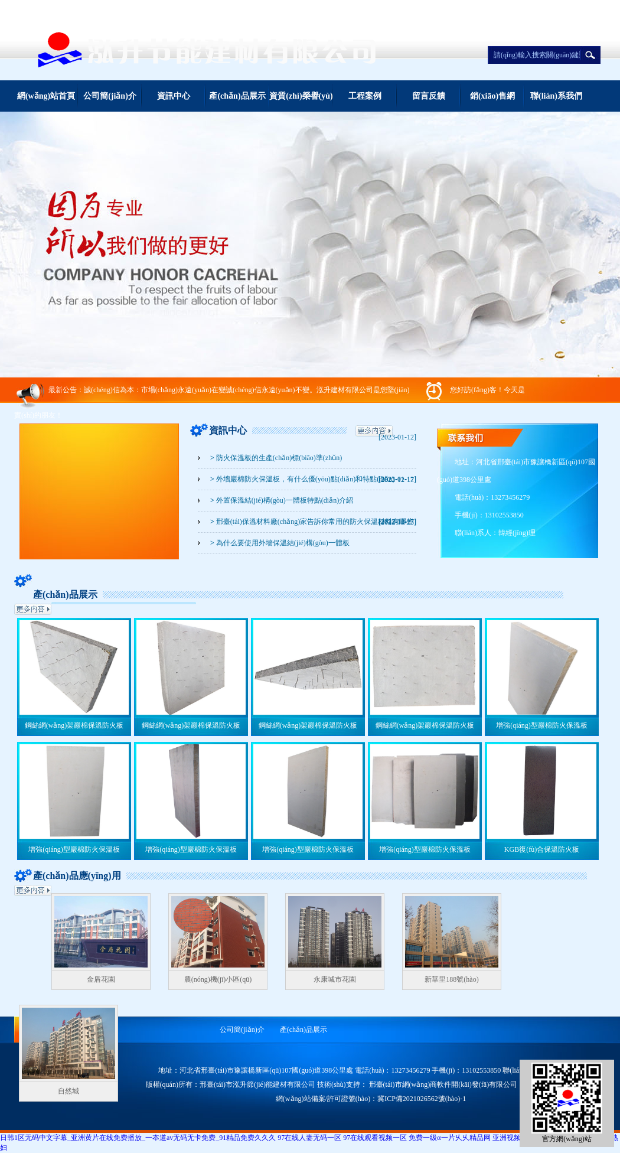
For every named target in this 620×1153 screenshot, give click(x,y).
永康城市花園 (335, 979)
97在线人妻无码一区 (309, 1138)
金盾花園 (101, 979)
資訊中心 (173, 96)
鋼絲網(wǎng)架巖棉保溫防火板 (74, 725)
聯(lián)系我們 (556, 96)
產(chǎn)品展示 (237, 96)
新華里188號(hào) (451, 979)
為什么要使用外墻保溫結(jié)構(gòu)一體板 (280, 543)
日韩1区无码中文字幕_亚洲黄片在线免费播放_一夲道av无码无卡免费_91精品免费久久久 (138, 1138)
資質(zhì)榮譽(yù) (300, 96)
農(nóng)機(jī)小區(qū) (218, 979)
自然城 (68, 1091)
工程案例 (364, 96)
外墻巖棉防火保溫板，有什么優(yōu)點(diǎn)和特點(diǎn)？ (302, 479)
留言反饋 (428, 96)
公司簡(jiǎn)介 (109, 96)
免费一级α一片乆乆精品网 (449, 1138)
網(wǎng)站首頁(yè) (46, 102)
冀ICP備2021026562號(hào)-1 (421, 1099)
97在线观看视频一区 (375, 1138)
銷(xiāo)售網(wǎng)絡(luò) (492, 102)
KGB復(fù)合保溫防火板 (541, 849)
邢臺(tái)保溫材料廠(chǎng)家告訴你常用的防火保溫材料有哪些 (311, 521)
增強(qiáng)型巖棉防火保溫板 (542, 725)
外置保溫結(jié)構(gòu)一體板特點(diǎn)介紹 (281, 500)
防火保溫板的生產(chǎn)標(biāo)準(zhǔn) (276, 458)
